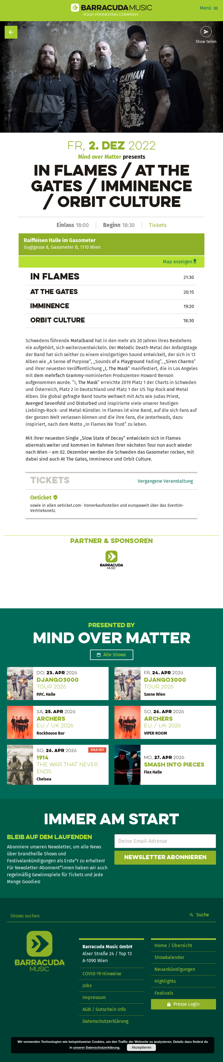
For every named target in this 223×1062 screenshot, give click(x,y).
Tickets (158, 225)
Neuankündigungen (174, 969)
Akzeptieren (141, 1047)
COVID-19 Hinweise (101, 973)
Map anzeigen (177, 261)
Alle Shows (114, 654)
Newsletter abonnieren (165, 857)
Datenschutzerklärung (105, 1021)
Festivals (163, 993)
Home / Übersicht (173, 945)
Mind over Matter (99, 157)
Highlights (165, 981)
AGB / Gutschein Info (104, 1009)
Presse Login (186, 1004)
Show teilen (206, 41)
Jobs (86, 985)
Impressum (94, 997)
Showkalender (169, 957)
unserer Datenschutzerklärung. (96, 1047)
